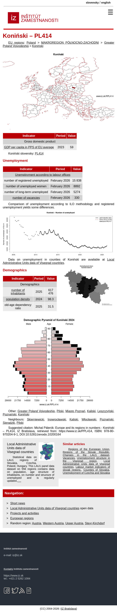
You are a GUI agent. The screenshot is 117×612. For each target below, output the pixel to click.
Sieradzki (9, 422)
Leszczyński (105, 411)
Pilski (60, 411)
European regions (22, 518)
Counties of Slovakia (96, 469)
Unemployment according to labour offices (42, 174)
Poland (31, 42)
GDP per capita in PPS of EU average (29, 147)
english (106, 2)
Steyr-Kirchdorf (95, 523)
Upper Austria (74, 523)
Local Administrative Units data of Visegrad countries (58, 261)
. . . (19, 480)
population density (18, 299)
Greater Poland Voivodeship (36, 411)
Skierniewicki (35, 419)
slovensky (92, 2)
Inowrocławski (57, 419)
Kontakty (8, 569)
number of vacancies (26, 197)
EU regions (16, 42)
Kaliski (91, 411)
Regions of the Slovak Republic (86, 452)
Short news (17, 503)
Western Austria (53, 523)
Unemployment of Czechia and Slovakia (86, 472)
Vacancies (69, 458)
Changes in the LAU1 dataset (86, 455)
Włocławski (89, 419)
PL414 (39, 153)
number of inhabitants (18, 292)
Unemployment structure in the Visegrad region (86, 459)
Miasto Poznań (75, 411)
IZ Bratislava (68, 608)
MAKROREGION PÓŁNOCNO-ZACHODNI (70, 42)
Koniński (37, 46)
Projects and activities (24, 513)
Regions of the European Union (88, 449)
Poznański (9, 414)
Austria (36, 523)
